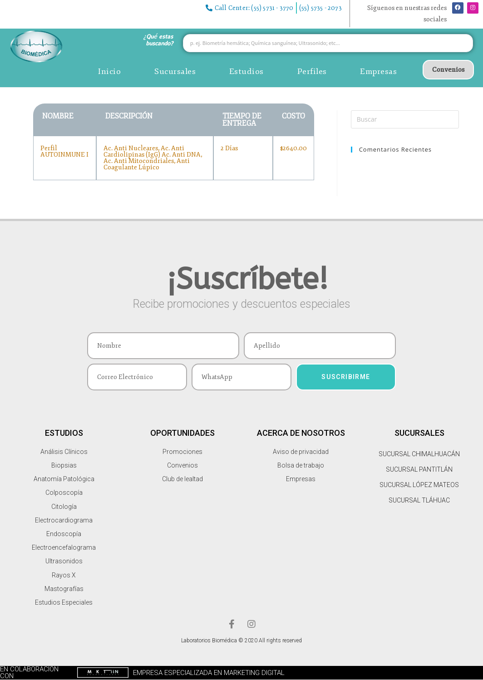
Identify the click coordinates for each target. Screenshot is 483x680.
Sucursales (175, 71)
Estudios (246, 71)
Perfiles (312, 71)
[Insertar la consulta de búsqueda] (405, 119)
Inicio (109, 71)
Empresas (378, 71)
